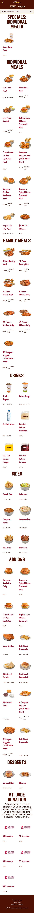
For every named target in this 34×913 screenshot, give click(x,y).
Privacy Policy (17, 902)
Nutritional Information (17, 904)
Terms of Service (17, 900)
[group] (8, 44)
